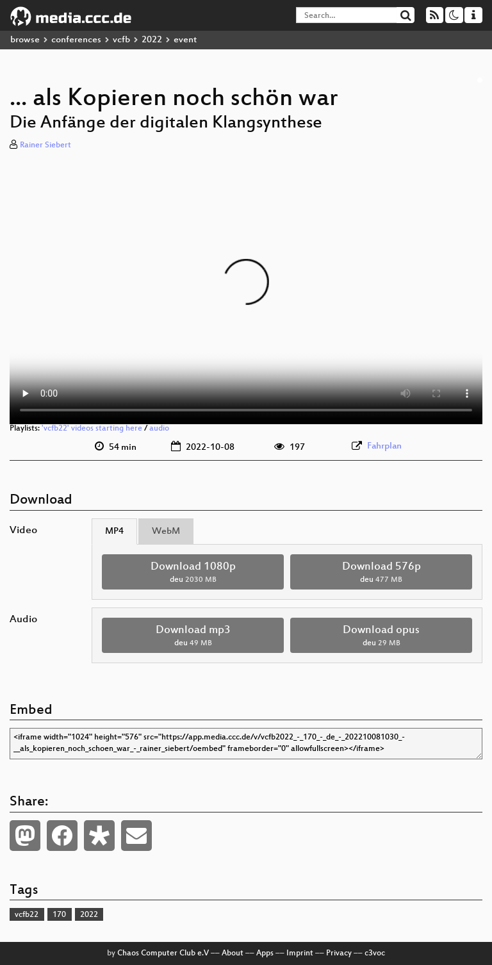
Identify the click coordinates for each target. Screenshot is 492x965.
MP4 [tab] (114, 531)
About (232, 953)
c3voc (375, 953)
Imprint (299, 953)
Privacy (339, 953)
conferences (76, 40)
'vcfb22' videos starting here (92, 428)
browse (25, 40)
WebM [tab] (166, 531)
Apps (265, 953)
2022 (152, 40)
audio (159, 428)
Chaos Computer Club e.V (163, 953)
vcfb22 (26, 915)
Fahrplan (384, 446)
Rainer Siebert (45, 145)
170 (59, 915)
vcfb (121, 40)
